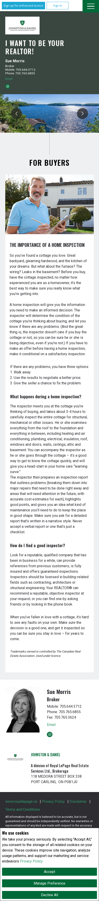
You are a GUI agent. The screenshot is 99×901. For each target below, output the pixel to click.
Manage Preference (49, 883)
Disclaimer (78, 801)
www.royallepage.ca (21, 801)
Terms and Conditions (22, 809)
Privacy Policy (31, 861)
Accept (49, 872)
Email (8, 78)
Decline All (49, 895)
